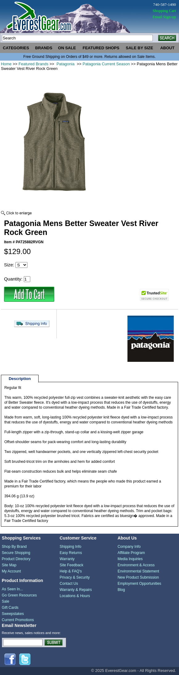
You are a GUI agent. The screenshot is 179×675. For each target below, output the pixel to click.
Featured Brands (33, 64)
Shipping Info (70, 546)
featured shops (101, 48)
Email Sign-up (164, 16)
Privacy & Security (75, 577)
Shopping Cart (164, 10)
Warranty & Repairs (76, 590)
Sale (5, 601)
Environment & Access (136, 565)
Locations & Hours (75, 596)
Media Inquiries (130, 559)
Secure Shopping (16, 553)
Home (6, 64)
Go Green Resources (19, 595)
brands (43, 48)
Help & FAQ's (71, 571)
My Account (11, 571)
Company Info (129, 546)
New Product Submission (138, 577)
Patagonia (65, 64)
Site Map (9, 565)
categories (16, 48)
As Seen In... (12, 589)
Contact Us (69, 583)
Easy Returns (71, 553)
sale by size (139, 48)
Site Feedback (71, 565)
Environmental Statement (138, 571)
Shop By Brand (14, 546)
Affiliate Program (131, 553)
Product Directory (16, 559)
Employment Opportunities (139, 583)
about (167, 48)
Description (20, 378)
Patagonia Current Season (106, 64)
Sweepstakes (13, 614)
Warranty (67, 559)
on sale (67, 48)
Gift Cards (10, 607)
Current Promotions (18, 620)
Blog (121, 590)
